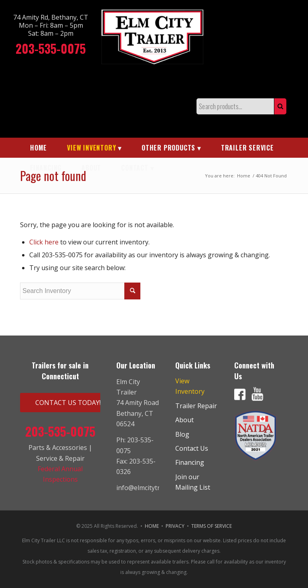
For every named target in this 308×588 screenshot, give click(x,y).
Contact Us (191, 448)
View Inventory (190, 386)
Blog (182, 434)
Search (280, 106)
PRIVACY (175, 526)
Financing (189, 462)
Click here (44, 242)
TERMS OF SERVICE (211, 526)
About (184, 419)
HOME (152, 526)
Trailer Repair (196, 405)
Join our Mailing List (192, 482)
